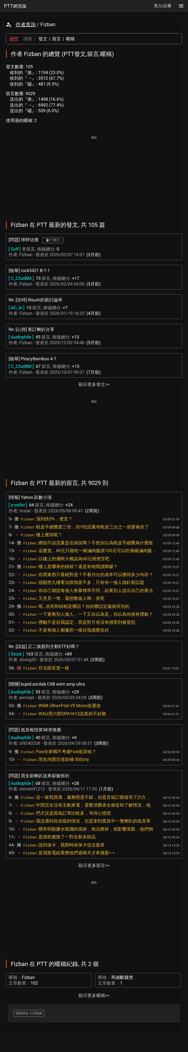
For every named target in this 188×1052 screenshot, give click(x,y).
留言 (56, 38)
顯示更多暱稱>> (94, 995)
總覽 (14, 38)
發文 (42, 38)
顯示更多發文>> (94, 384)
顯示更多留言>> (94, 865)
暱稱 (70, 38)
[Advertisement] (94, 175)
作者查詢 (26, 24)
